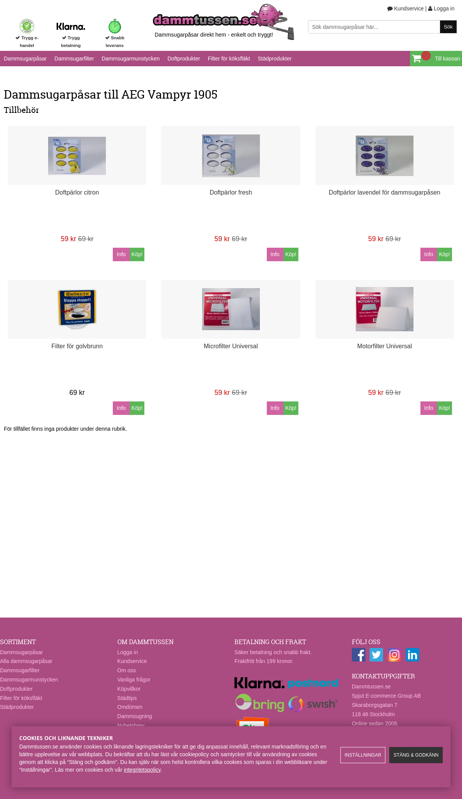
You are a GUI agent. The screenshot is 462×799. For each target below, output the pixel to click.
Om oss (126, 670)
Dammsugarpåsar (25, 58)
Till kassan (447, 58)
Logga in (441, 8)
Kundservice (405, 8)
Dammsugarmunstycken (131, 58)
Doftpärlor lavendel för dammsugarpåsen (384, 192)
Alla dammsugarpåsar (26, 661)
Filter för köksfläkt (229, 58)
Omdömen (129, 707)
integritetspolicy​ (142, 770)
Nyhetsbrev (131, 725)
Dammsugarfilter (74, 58)
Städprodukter (274, 58)
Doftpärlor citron (77, 192)
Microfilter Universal (231, 346)
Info (121, 254)
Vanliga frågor (134, 679)
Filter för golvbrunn (77, 346)
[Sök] (382, 27)
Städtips (127, 698)
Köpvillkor (129, 689)
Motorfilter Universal (384, 346)
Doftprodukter (183, 58)
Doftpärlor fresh (230, 192)
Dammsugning (134, 716)
